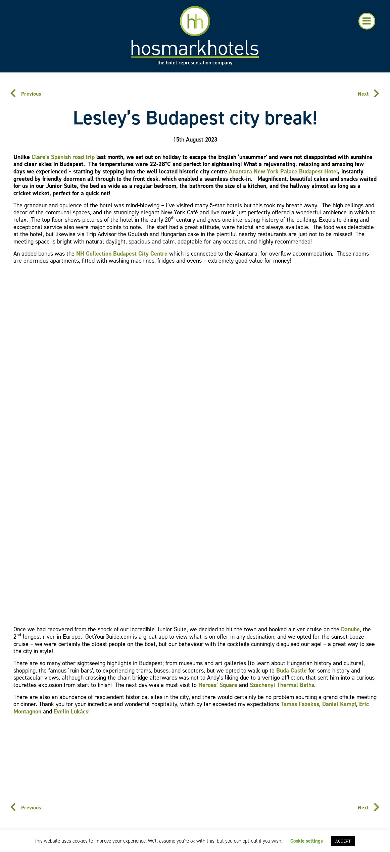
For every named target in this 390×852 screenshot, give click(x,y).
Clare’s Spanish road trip (63, 157)
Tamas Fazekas (300, 704)
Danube (350, 629)
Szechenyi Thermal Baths (282, 685)
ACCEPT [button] (343, 841)
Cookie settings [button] (306, 841)
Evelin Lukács (71, 711)
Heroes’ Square (217, 685)
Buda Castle (291, 671)
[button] (366, 21)
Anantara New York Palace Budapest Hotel (283, 171)
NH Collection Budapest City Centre (121, 254)
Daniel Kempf (339, 704)
